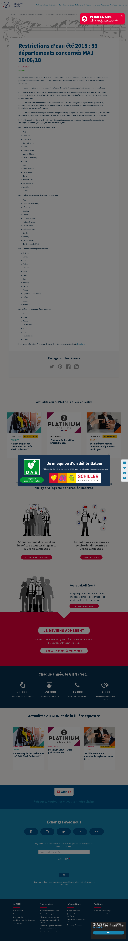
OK (108, 932)
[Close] (122, 15)
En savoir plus (98, 927)
